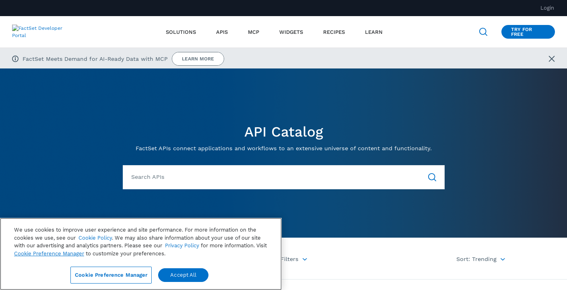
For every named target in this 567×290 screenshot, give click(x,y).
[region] (141, 254)
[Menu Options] (285, 259)
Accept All (183, 275)
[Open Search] (483, 32)
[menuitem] (222, 32)
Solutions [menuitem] (181, 32)
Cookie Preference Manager (111, 275)
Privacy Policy (182, 245)
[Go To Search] (432, 177)
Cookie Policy (95, 238)
